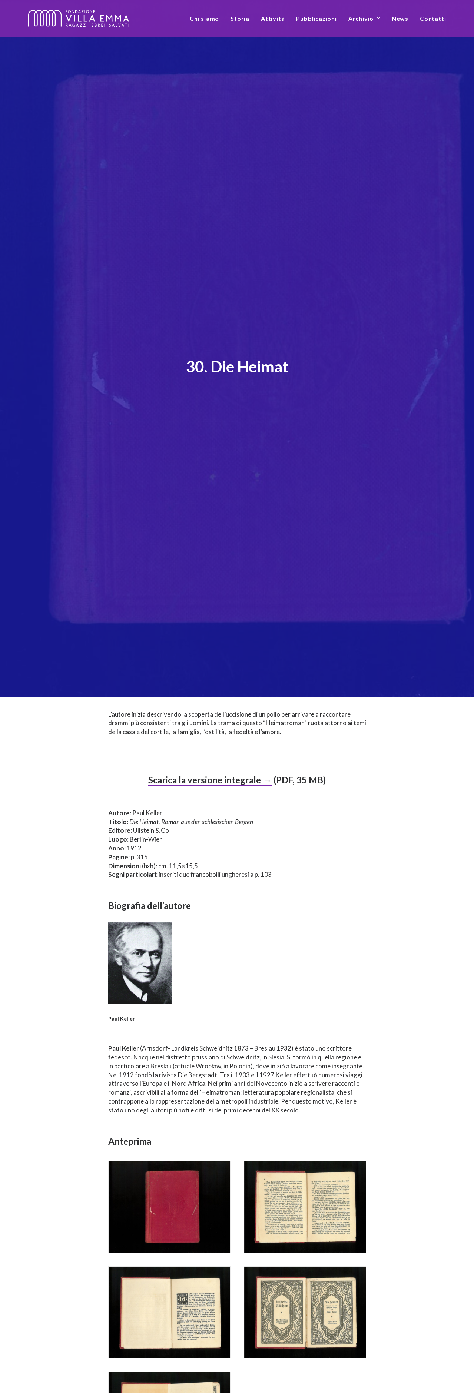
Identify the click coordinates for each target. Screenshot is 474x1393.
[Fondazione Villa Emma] (78, 18)
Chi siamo (204, 18)
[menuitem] (207, 18)
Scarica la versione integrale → (210, 621)
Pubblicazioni (316, 18)
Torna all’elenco (237, 1326)
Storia (240, 18)
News (400, 18)
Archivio (364, 18)
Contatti (433, 18)
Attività (273, 18)
